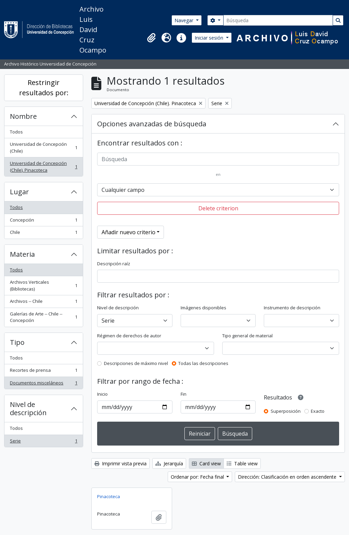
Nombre (23, 116)
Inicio (102, 394)
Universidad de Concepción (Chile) (43, 147)
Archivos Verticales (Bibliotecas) (43, 285)
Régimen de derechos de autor (129, 336)
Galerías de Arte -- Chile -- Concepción (43, 317)
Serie (43, 442)
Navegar (184, 20)
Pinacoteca (108, 496)
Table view (242, 463)
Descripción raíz (113, 264)
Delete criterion (218, 208)
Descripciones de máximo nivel (136, 363)
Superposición (286, 411)
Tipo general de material (247, 336)
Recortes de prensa (43, 371)
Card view (206, 463)
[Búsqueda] (278, 20)
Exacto (317, 411)
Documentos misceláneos (43, 384)
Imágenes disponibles (203, 308)
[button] (151, 37)
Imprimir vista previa (120, 463)
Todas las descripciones (203, 363)
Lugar (19, 191)
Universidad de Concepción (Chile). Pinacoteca (43, 166)
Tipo (17, 342)
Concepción (43, 221)
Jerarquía (169, 463)
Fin (183, 394)
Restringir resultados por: (44, 87)
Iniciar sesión (210, 37)
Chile (43, 233)
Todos (16, 132)
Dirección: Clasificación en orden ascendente (288, 477)
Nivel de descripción (28, 408)
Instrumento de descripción (292, 308)
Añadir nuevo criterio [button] (128, 232)
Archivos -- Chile (43, 302)
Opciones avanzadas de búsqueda (151, 123)
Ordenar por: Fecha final (198, 477)
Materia (22, 254)
